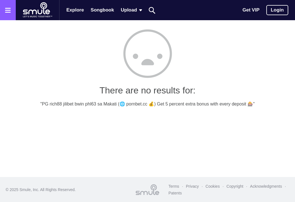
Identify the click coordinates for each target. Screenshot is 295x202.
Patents (175, 193)
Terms (173, 186)
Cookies (213, 186)
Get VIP (250, 10)
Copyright (234, 186)
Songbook (102, 10)
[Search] (152, 10)
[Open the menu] (8, 10)
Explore (75, 10)
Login (277, 10)
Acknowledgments (266, 186)
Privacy (192, 186)
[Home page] (37, 10)
